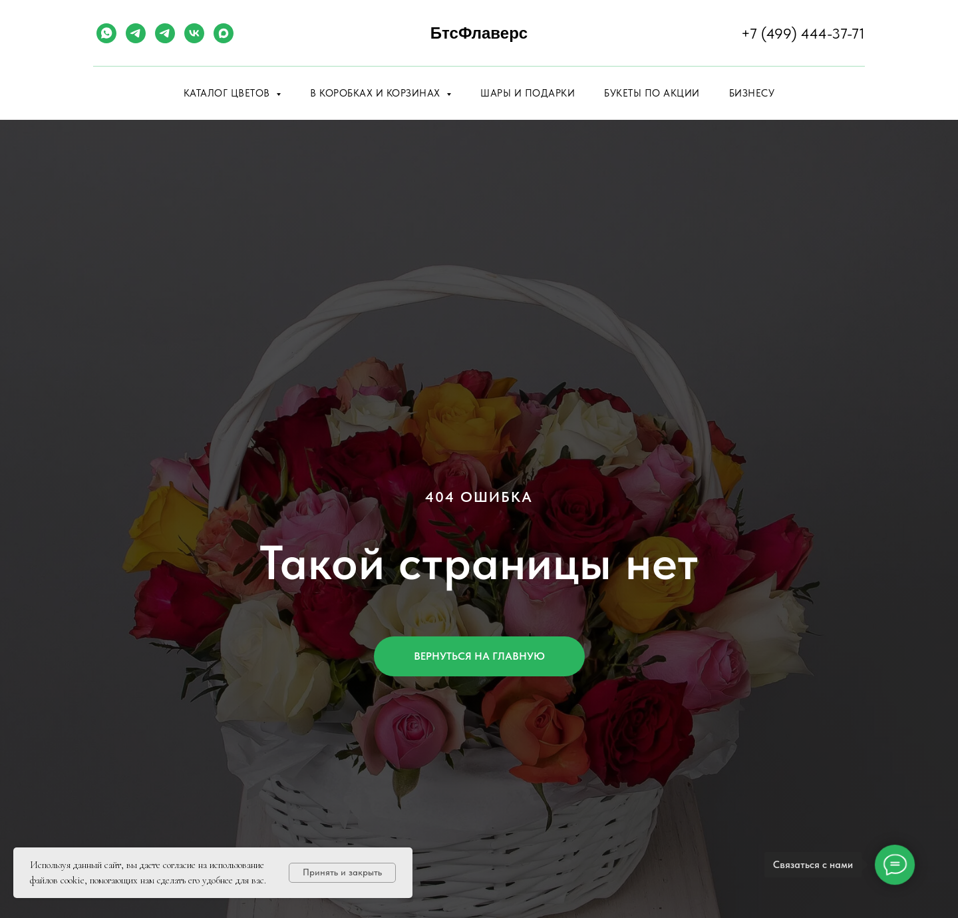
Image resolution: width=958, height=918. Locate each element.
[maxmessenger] (224, 33)
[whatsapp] (106, 33)
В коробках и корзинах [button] (376, 93)
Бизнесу (752, 93)
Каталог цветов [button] (228, 93)
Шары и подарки (527, 93)
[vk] (194, 33)
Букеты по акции (652, 93)
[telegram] (136, 33)
